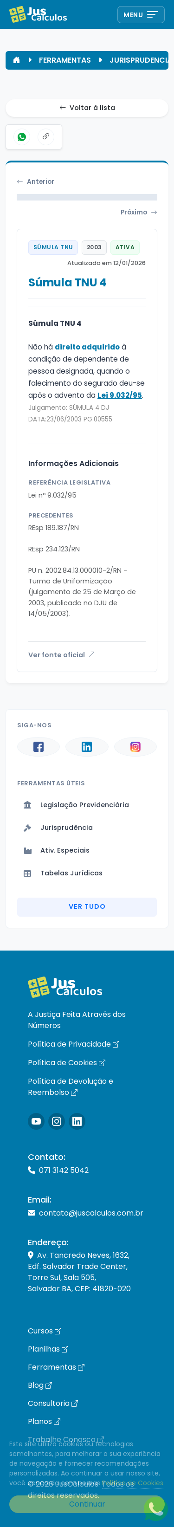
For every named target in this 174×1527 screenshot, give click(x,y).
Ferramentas (56, 1367)
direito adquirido (87, 347)
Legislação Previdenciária (76, 804)
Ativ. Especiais (57, 850)
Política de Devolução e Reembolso (70, 1087)
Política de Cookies (66, 1062)
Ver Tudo (87, 906)
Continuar (87, 1504)
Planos (44, 1421)
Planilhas (48, 1349)
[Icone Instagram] (36, 1121)
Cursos (44, 1331)
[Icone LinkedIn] (77, 1121)
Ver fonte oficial (61, 655)
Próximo (139, 212)
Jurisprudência (58, 827)
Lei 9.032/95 (119, 395)
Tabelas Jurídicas (63, 873)
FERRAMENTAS (65, 60)
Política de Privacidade (73, 1044)
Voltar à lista (87, 108)
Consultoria (53, 1403)
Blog (40, 1385)
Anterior (35, 182)
